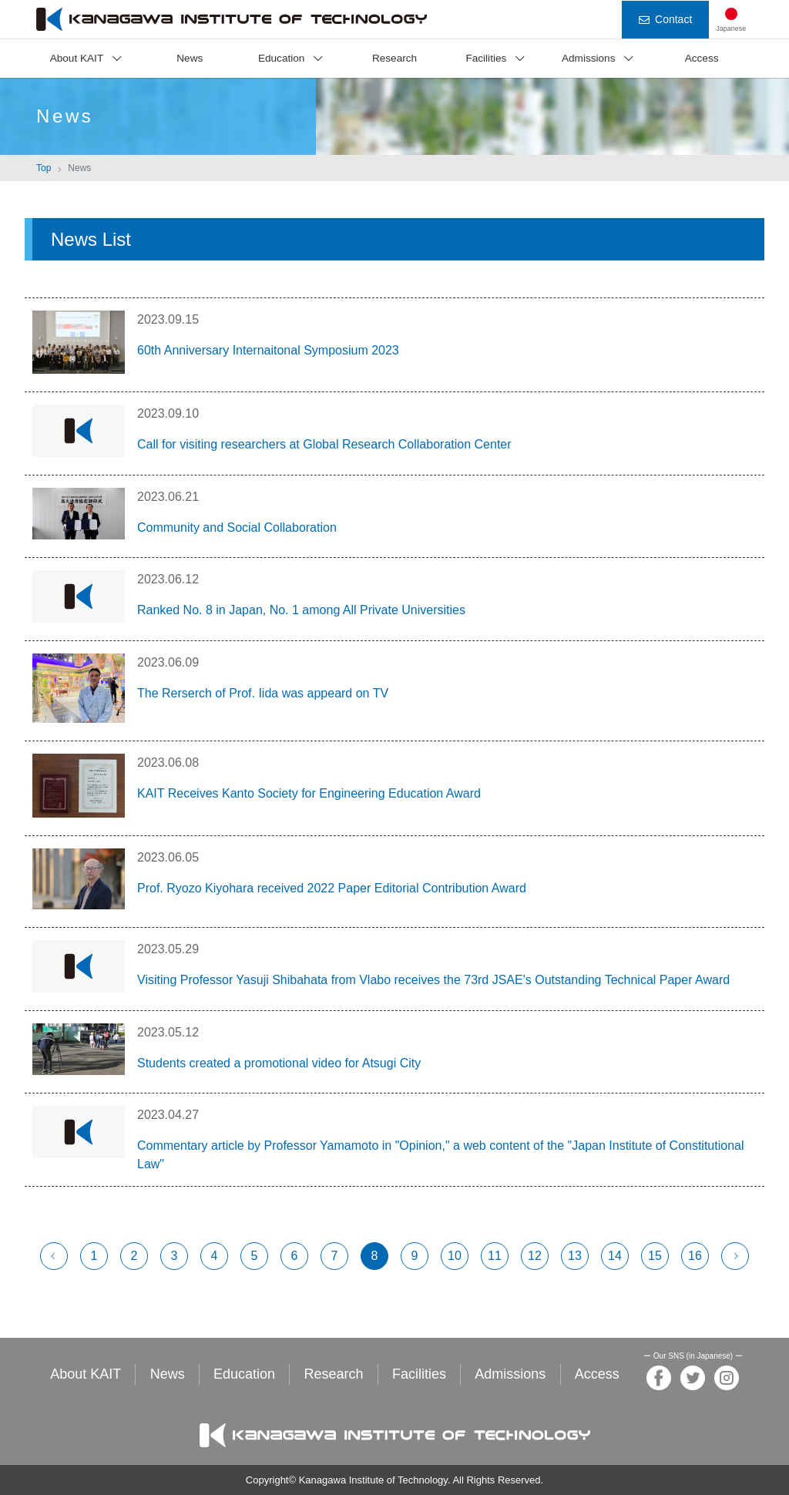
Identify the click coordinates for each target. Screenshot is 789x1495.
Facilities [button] (485, 58)
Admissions (510, 1374)
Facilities (419, 1374)
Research (394, 58)
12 (535, 1255)
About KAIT (85, 1374)
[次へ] (735, 1256)
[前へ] (54, 1256)
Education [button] (281, 58)
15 (655, 1255)
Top (43, 168)
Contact (665, 19)
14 (615, 1255)
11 (495, 1255)
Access (702, 58)
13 (575, 1255)
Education (244, 1374)
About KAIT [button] (77, 58)
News (189, 58)
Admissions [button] (589, 58)
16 (695, 1255)
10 (455, 1255)
